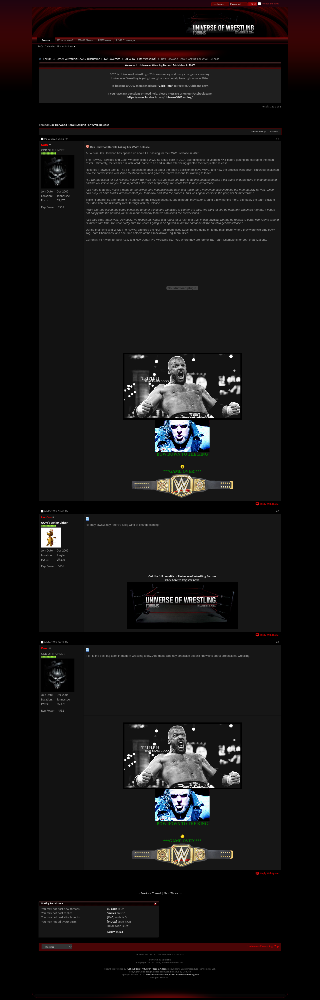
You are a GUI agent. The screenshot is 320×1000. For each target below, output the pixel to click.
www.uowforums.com (157, 974)
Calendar (50, 46)
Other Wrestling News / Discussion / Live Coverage (88, 59)
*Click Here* (165, 86)
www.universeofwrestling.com (184, 974)
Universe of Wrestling (260, 946)
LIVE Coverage (125, 40)
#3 (277, 642)
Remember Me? (268, 3)
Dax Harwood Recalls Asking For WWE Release (79, 125)
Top (276, 946)
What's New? (65, 40)
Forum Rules (115, 932)
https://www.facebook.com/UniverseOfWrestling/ (160, 97)
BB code (112, 909)
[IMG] (110, 917)
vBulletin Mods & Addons (155, 968)
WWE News (85, 40)
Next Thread (171, 893)
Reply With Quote (267, 504)
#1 (277, 138)
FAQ (40, 46)
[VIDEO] (112, 922)
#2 (277, 511)
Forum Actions (65, 46)
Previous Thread (151, 893)
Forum (46, 40)
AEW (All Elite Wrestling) (140, 59)
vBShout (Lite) (133, 968)
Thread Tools (257, 131)
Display (272, 131)
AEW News (105, 40)
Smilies (111, 913)
